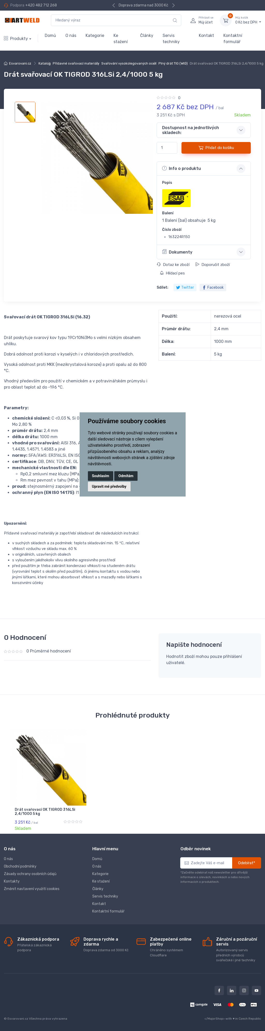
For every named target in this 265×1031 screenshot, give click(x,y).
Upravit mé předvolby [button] (109, 486)
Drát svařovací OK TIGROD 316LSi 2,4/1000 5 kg (45, 811)
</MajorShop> (215, 1018)
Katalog (45, 63)
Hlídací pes (172, 273)
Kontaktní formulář (232, 38)
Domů (50, 35)
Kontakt (206, 35)
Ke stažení (120, 38)
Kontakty (12, 881)
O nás (70, 35)
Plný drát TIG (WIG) (173, 63)
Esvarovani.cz (20, 63)
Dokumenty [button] (177, 251)
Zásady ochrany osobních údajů (30, 874)
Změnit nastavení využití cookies (31, 889)
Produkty (16, 38)
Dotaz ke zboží (173, 264)
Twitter (185, 287)
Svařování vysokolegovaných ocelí (128, 63)
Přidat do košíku (216, 147)
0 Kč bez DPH (248, 20)
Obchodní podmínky (20, 866)
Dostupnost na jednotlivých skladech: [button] (190, 130)
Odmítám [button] (125, 476)
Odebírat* (246, 863)
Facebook (213, 287)
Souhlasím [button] (100, 476)
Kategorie (95, 35)
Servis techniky (171, 38)
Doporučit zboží (212, 264)
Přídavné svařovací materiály (76, 63)
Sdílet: (162, 287)
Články (146, 35)
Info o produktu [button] (181, 168)
